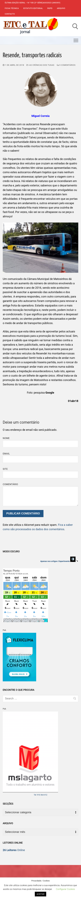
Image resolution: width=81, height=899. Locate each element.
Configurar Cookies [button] (65, 889)
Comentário (10, 484)
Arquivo (61, 8)
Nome (6, 438)
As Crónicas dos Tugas (40, 65)
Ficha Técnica (12, 8)
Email (6, 453)
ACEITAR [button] (40, 894)
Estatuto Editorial (33, 8)
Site (5, 469)
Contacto (10, 14)
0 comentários (66, 65)
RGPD (49, 8)
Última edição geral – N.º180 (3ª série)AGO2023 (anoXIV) (32, 3)
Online (14, 850)
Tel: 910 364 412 (40, 795)
